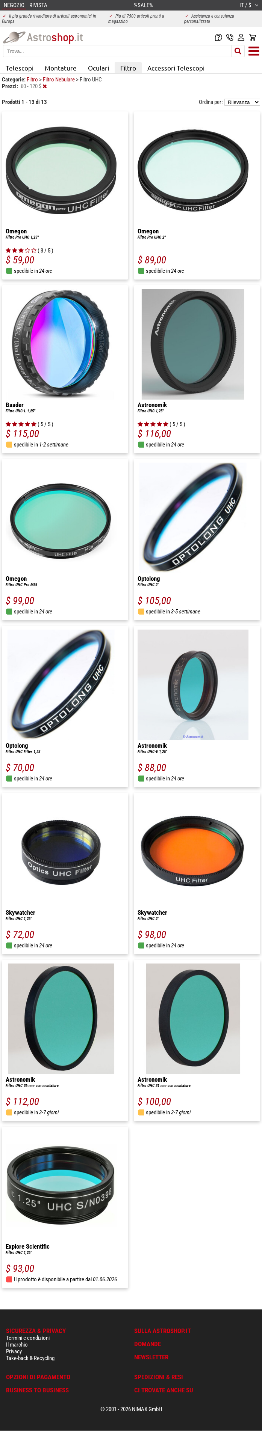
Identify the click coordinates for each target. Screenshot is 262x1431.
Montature (61, 68)
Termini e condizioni (28, 1338)
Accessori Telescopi (175, 68)
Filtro (128, 68)
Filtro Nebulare (59, 79)
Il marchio (17, 1344)
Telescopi (19, 68)
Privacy (14, 1351)
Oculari (98, 68)
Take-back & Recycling (30, 1358)
